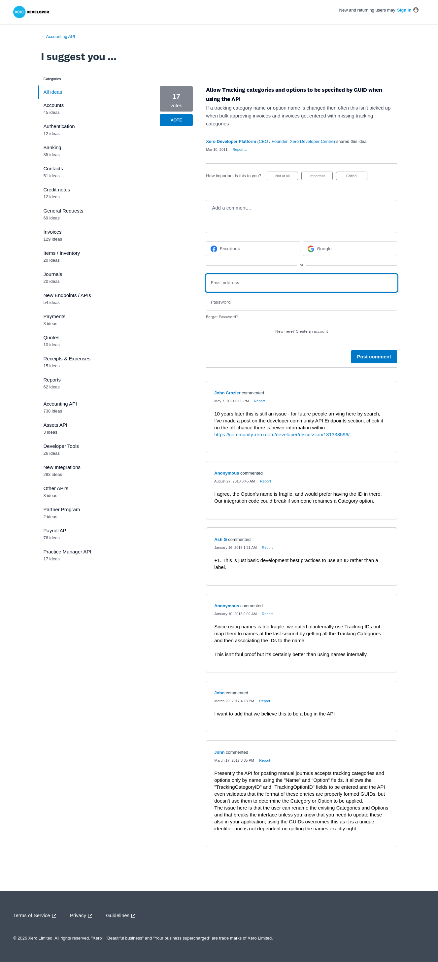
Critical (356, 177)
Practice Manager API (67, 551)
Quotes (51, 337)
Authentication (59, 126)
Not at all (286, 177)
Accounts (54, 105)
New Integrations (62, 467)
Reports (52, 379)
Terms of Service (36, 916)
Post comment (374, 356)
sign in (404, 10)
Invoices (53, 232)
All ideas (53, 92)
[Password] (301, 302)
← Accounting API (58, 36)
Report (259, 401)
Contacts (53, 168)
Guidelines (122, 916)
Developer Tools (61, 446)
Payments (55, 316)
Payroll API (56, 530)
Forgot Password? (222, 317)
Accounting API (60, 404)
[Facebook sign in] (253, 248)
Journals (53, 274)
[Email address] (301, 283)
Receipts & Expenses (67, 358)
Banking (52, 147)
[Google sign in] (350, 248)
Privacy (82, 916)
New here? (301, 331)
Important (321, 177)
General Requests (64, 211)
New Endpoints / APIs (67, 295)
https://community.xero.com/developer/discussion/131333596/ (282, 434)
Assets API (56, 425)
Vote (176, 119)
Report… (240, 149)
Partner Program (62, 509)
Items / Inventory (62, 253)
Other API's (56, 488)
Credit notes (57, 189)
